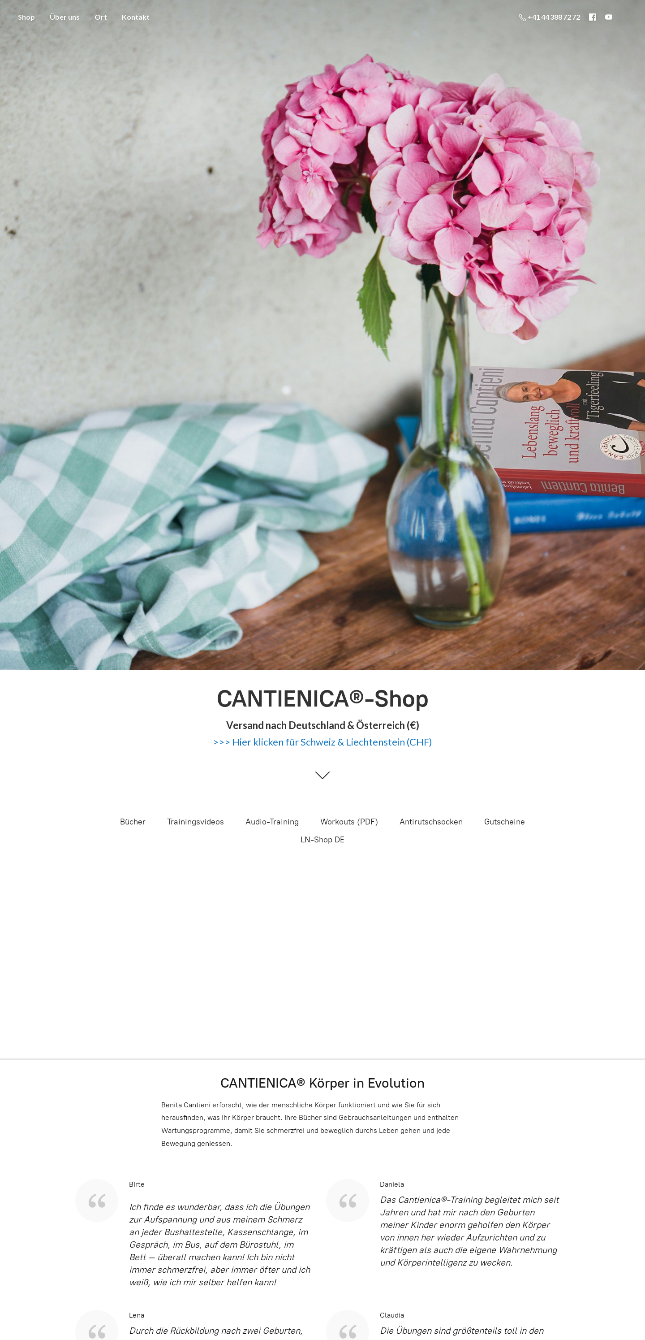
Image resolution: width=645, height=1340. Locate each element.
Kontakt (136, 17)
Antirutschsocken (431, 822)
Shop (26, 17)
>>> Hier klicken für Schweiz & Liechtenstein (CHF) (322, 742)
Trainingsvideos (195, 822)
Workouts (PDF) (349, 822)
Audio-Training (272, 822)
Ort (101, 17)
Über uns (65, 17)
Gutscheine (504, 822)
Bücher (133, 822)
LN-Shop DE (322, 840)
